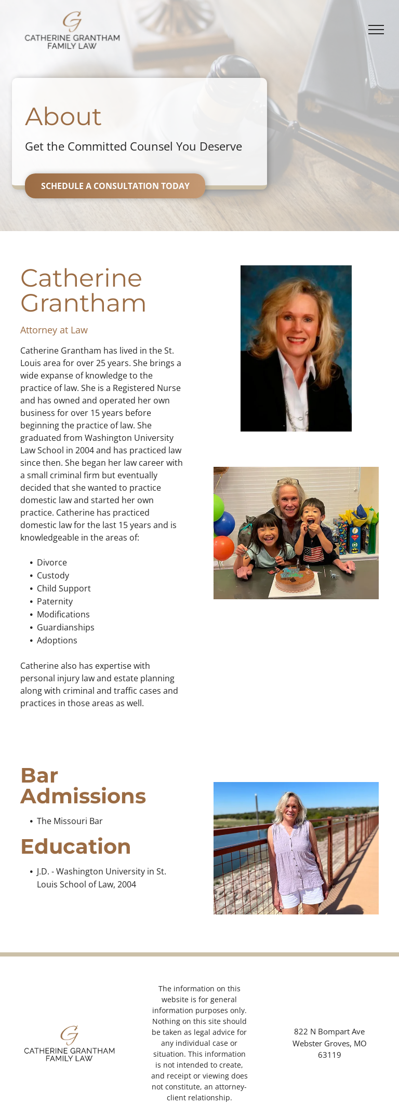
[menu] (376, 29)
